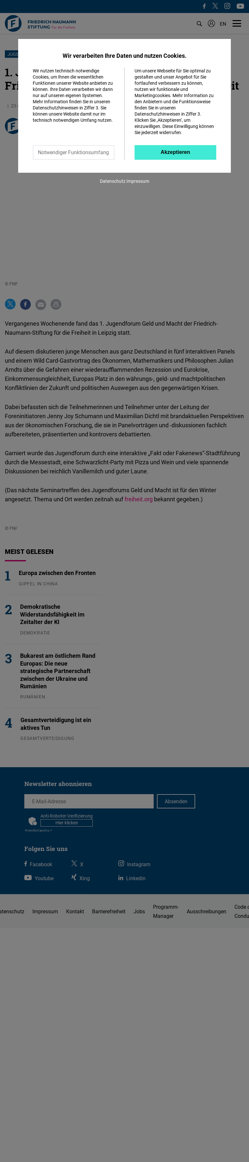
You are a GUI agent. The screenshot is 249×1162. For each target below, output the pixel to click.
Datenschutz (112, 181)
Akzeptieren (175, 152)
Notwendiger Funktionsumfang (73, 152)
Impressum (137, 181)
